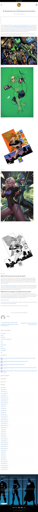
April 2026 (2, 389)
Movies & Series (3, 344)
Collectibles (3, 337)
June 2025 (2, 408)
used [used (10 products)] (7, 490)
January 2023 (3, 463)
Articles (19, 9)
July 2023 (2, 452)
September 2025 (3, 402)
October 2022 (3, 469)
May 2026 (2, 387)
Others (2, 346)
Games (2, 342)
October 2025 (3, 400)
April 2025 (2, 412)
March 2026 (3, 391)
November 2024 (3, 421)
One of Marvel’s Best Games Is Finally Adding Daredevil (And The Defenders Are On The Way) (19, 358)
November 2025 (3, 398)
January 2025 (3, 417)
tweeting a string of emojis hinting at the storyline (9, 297)
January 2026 (3, 395)
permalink (25, 312)
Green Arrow (29, 26)
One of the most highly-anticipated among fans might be (17, 26)
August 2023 (3, 450)
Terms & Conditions (25, 509)
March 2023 (3, 459)
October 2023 (3, 446)
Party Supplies (3, 348)
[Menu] (1, 5)
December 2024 (3, 419)
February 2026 (3, 393)
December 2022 (3, 465)
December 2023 (3, 442)
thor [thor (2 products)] (5, 490)
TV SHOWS (3, 500)
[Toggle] (36, 339)
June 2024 (2, 431)
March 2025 (3, 414)
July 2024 (2, 429)
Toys (1, 352)
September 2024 (3, 425)
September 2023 (3, 448)
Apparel (2, 335)
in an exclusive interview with (10, 286)
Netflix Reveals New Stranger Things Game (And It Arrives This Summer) (15, 361)
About (11, 509)
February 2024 (3, 438)
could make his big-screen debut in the (20, 293)
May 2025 (2, 410)
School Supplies (3, 350)
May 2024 (2, 433)
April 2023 (2, 457)
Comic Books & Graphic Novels (6, 339)
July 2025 (2, 406)
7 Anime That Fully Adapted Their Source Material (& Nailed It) (14, 364)
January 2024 (3, 440)
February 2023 (3, 461)
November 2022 (3, 467)
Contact (13, 509)
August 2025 (3, 404)
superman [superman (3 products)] (2, 490)
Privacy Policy (18, 509)
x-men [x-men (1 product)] (10, 490)
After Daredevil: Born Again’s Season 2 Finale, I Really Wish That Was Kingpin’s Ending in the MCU (20, 367)
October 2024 (3, 423)
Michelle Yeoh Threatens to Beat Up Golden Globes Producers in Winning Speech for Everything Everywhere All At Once (9, 324)
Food (1, 340)
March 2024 (3, 436)
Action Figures (3, 333)
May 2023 (2, 455)
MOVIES (2, 498)
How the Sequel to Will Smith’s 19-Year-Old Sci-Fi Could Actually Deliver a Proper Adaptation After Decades (20, 371)
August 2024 (3, 427)
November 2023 (3, 444)
